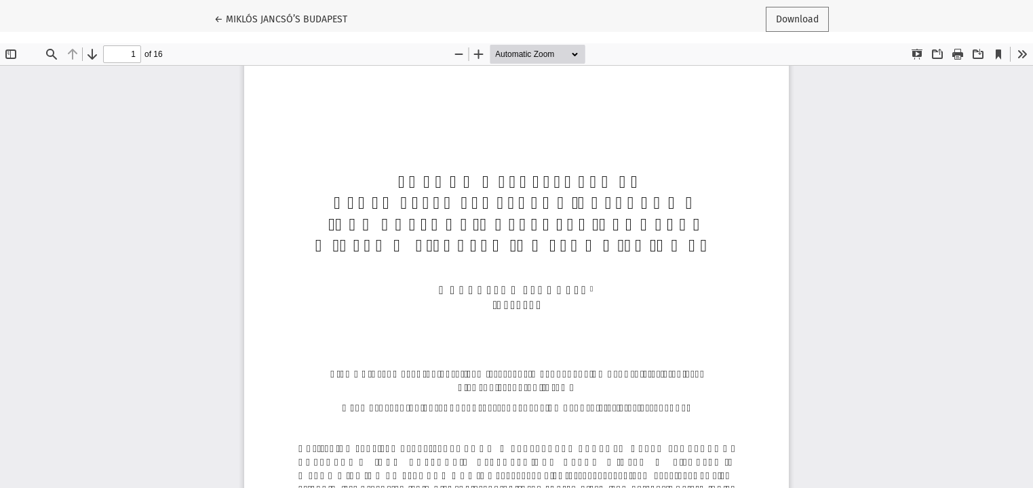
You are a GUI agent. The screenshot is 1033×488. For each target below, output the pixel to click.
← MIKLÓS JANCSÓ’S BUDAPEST (280, 18)
